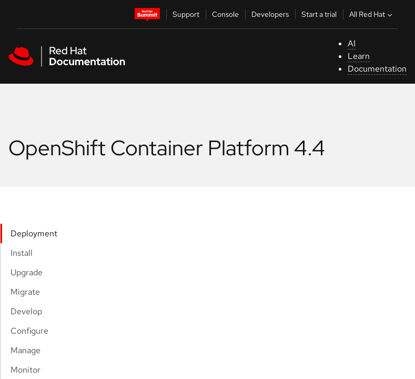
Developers (270, 14)
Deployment (34, 233)
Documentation (377, 68)
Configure (29, 330)
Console (225, 14)
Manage (26, 350)
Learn (359, 56)
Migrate (25, 291)
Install (22, 252)
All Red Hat (371, 14)
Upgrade (27, 272)
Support (186, 14)
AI (352, 43)
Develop (26, 311)
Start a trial (319, 14)
